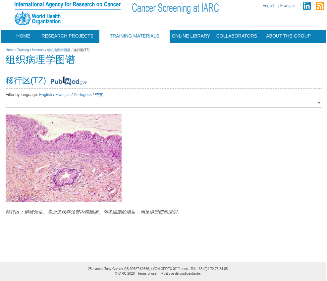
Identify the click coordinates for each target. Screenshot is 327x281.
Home (23, 36)
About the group (288, 36)
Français (288, 5)
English (268, 5)
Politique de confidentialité (180, 273)
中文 (99, 94)
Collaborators (236, 36)
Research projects (67, 36)
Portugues (83, 94)
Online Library (191, 36)
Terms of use (146, 273)
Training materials (134, 36)
